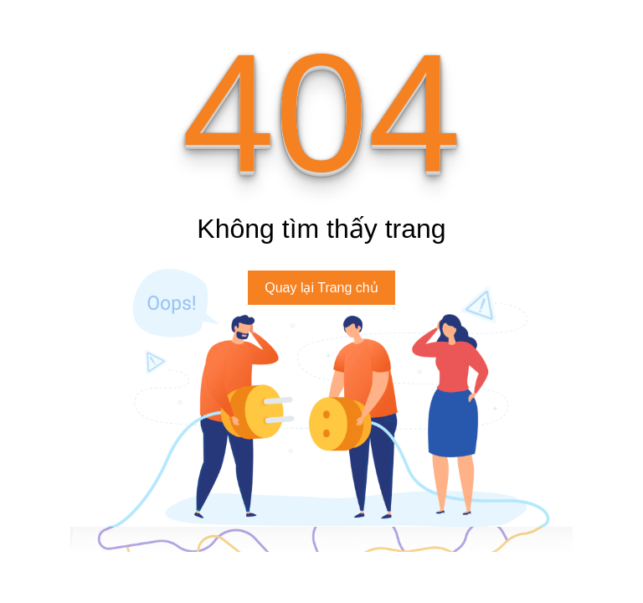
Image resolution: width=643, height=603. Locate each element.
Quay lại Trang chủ (321, 288)
